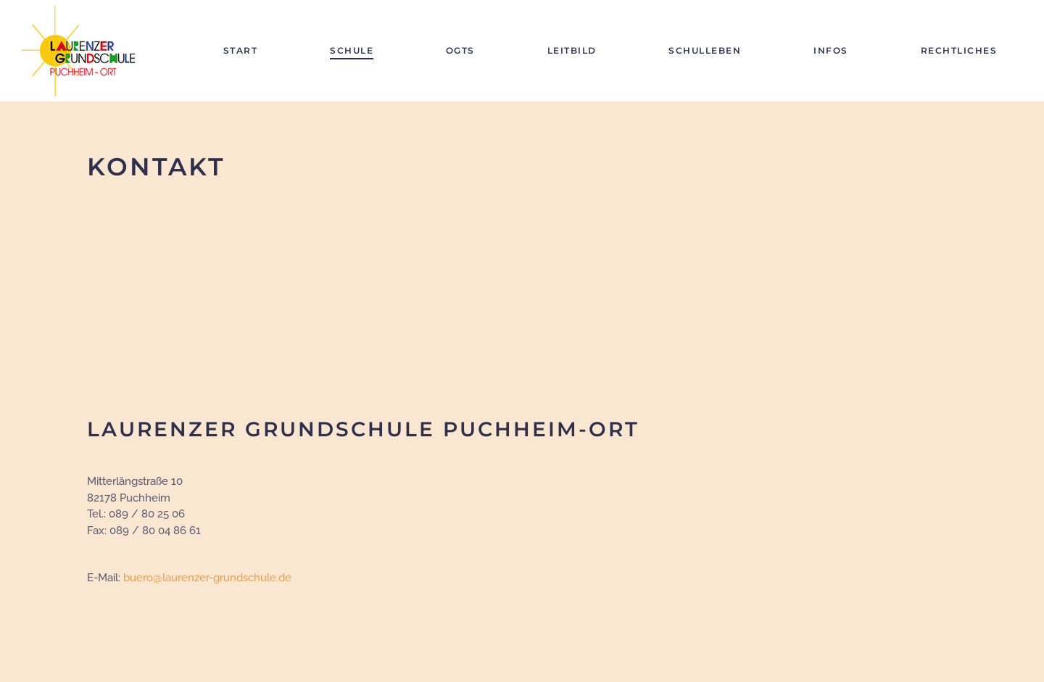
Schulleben (704, 50)
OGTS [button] (460, 50)
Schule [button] (351, 50)
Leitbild (572, 50)
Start (240, 50)
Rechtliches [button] (959, 50)
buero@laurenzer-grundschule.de (207, 577)
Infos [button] (830, 50)
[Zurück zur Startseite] (84, 50)
